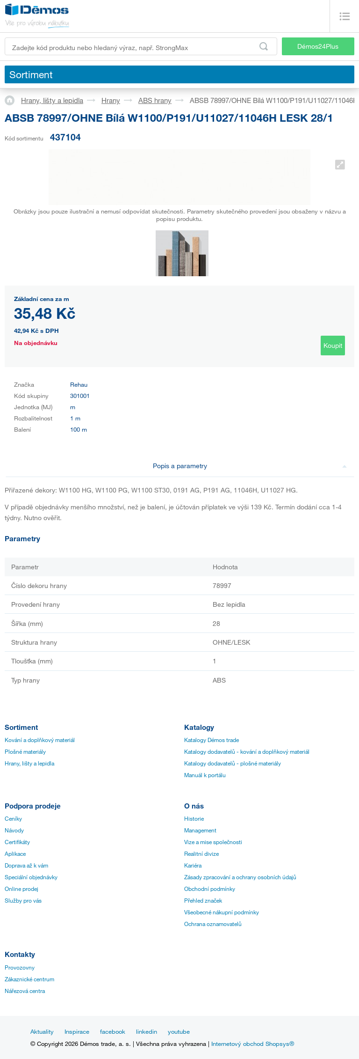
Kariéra (192, 865)
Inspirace (77, 1031)
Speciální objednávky (31, 877)
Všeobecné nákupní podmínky (221, 912)
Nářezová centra (25, 990)
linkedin (146, 1031)
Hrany (110, 100)
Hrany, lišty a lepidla (52, 100)
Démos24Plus (317, 46)
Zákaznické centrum (29, 979)
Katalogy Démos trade (211, 739)
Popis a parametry (250, 466)
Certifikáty (17, 842)
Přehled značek (203, 900)
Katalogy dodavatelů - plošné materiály (232, 763)
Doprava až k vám (26, 865)
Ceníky (13, 818)
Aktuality (42, 1031)
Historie (194, 818)
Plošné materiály (25, 751)
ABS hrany (155, 100)
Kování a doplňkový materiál (40, 739)
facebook (112, 1031)
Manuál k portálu (205, 775)
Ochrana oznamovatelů (213, 923)
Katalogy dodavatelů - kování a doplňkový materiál (246, 751)
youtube (179, 1031)
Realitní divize (201, 853)
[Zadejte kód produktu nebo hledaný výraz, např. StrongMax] (141, 46)
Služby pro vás (23, 900)
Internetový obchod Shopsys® (252, 1043)
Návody (14, 830)
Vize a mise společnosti (213, 842)
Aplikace (15, 853)
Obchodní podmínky (209, 888)
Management (200, 830)
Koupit (332, 345)
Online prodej (21, 888)
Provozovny (20, 967)
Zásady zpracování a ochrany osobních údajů (240, 877)
